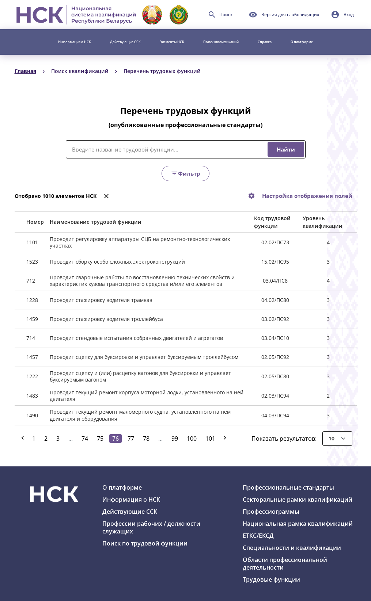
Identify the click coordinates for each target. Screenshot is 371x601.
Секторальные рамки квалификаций (297, 499)
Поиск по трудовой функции (145, 543)
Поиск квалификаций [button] (221, 41)
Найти (286, 149)
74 (85, 439)
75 (100, 439)
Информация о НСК (74, 41)
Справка (265, 41)
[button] (342, 14)
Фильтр (185, 173)
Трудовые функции (271, 579)
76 (117, 438)
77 (131, 439)
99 (174, 439)
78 (146, 439)
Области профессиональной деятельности (285, 563)
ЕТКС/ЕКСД (258, 536)
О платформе (302, 41)
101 (210, 439)
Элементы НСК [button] (172, 41)
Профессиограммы (271, 512)
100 (192, 439)
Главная (25, 71)
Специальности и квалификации (292, 548)
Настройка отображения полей (307, 195)
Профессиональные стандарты (288, 487)
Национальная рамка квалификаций (298, 524)
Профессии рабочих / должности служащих (151, 527)
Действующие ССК (125, 41)
